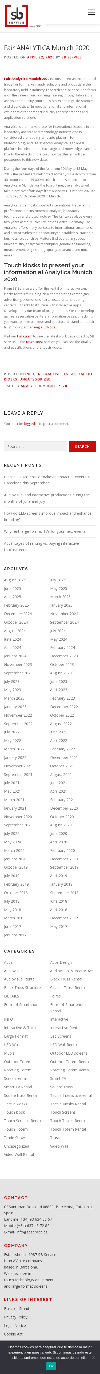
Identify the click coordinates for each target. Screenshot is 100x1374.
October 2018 (16, 892)
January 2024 (15, 655)
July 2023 (11, 681)
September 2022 (18, 723)
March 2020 (14, 850)
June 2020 (58, 833)
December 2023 (64, 655)
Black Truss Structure (22, 987)
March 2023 (14, 698)
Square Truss (61, 1086)
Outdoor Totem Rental (70, 1061)
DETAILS (11, 996)
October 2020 (62, 816)
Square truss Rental (21, 1095)
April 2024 (12, 647)
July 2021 (11, 782)
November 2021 (18, 765)
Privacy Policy (15, 1317)
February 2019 (16, 884)
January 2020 (15, 858)
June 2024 (12, 639)
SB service (72, 57)
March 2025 (60, 596)
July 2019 (11, 875)
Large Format (16, 1036)
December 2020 (64, 808)
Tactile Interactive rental (71, 1095)
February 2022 (62, 748)
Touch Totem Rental (68, 1129)
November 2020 (18, 816)
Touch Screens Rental (23, 1120)
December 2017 (64, 917)
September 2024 (64, 622)
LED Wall (11, 1044)
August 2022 (61, 723)
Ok (51, 1366)
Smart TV (58, 1078)
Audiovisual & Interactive (71, 970)
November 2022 (18, 715)
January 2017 (15, 934)
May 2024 (58, 639)
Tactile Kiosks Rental (68, 1103)
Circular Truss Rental (68, 987)
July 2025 (58, 579)
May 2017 (58, 926)
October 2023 (62, 664)
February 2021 (62, 799)
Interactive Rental (56, 374)
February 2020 (62, 850)
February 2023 (62, 698)
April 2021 (58, 791)
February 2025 (16, 605)
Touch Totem (16, 1129)
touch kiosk (34, 342)
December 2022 (64, 706)
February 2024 (62, 647)
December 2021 (64, 757)
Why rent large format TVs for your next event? (44, 531)
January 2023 (15, 706)
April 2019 (58, 875)
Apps (8, 962)
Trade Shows (15, 1137)
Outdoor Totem (17, 1061)
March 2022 (14, 748)
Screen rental (15, 1078)
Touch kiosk (14, 1112)
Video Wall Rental (19, 1154)
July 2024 (58, 630)
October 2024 (16, 622)
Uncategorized (35, 379)
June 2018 (58, 901)
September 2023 (18, 672)
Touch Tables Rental (68, 1120)
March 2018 (14, 917)
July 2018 (11, 901)
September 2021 (18, 774)
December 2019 (64, 858)
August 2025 (15, 579)
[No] (93, 1357)
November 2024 (64, 613)
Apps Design (61, 962)
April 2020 (58, 841)
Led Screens (60, 1036)
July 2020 (11, 833)
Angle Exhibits (44, 327)
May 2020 (12, 841)
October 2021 (62, 765)
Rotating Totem (17, 1069)
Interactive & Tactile (21, 1027)
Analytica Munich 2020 (44, 386)
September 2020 (18, 824)
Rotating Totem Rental (70, 1069)
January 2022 (15, 757)
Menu (91, 12)
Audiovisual (13, 970)
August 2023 (61, 672)
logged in (31, 423)
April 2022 (58, 740)
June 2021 (58, 782)
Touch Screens (63, 1112)
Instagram (24, 336)
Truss (55, 1137)
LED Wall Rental (64, 1044)
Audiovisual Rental (19, 979)
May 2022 (12, 740)
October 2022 (62, 715)
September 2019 (64, 867)
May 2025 (58, 588)
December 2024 (18, 613)
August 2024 (15, 630)
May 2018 (12, 909)
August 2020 (61, 824)
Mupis (9, 1053)
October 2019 (16, 867)
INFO (29, 374)
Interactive (59, 1019)
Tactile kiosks (15, 1103)
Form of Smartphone (22, 1004)
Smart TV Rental (18, 1086)
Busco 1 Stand (16, 1308)
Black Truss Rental (66, 979)
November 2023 (18, 664)
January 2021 (15, 808)
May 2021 (12, 791)
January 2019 (61, 884)
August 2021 (61, 774)
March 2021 (14, 799)
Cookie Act (13, 1334)
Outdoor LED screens (68, 1053)
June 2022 (58, 731)
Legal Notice (15, 1325)
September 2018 (64, 892)
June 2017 (12, 926)
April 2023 (58, 689)
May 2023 (12, 689)
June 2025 (12, 588)
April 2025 (12, 596)
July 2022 (11, 731)
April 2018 (58, 909)
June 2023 (58, 681)
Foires (55, 996)
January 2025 (61, 605)
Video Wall (59, 1146)
